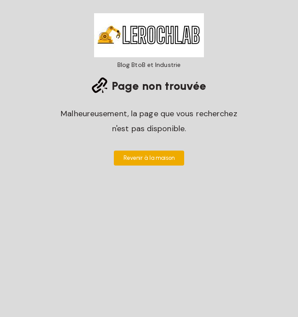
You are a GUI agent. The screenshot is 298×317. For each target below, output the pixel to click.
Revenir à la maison (149, 158)
